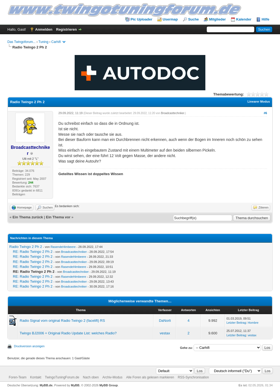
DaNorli (165, 320)
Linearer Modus (258, 101)
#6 (265, 113)
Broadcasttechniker (172, 113)
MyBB (75, 385)
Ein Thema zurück (28, 217)
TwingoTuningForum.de (62, 377)
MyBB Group (108, 385)
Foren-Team (18, 377)
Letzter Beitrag (236, 322)
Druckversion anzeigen (29, 346)
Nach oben (91, 377)
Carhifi (56, 42)
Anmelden (43, 29)
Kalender (244, 19)
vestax (165, 333)
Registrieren (66, 29)
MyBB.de (46, 385)
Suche (193, 19)
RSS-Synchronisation (193, 377)
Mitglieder (217, 19)
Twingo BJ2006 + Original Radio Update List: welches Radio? (68, 333)
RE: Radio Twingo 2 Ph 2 (32, 252)
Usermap (170, 19)
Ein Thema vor (58, 217)
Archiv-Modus (112, 377)
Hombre (253, 322)
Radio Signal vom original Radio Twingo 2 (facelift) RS (62, 320)
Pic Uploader (141, 19)
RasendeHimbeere (63, 246)
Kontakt (35, 377)
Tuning (43, 42)
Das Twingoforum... (21, 42)
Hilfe (265, 19)
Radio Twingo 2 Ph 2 (25, 247)
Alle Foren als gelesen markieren (150, 377)
